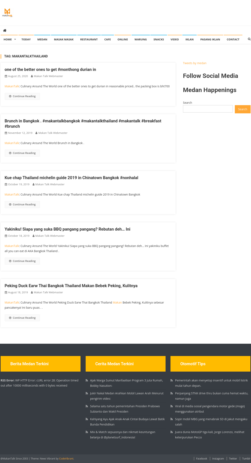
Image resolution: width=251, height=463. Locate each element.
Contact (233, 39)
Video (175, 39)
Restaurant (89, 39)
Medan (42, 39)
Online (123, 39)
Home (8, 39)
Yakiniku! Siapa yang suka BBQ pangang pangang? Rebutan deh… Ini (68, 229)
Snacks (158, 39)
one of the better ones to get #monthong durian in (50, 69)
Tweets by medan (195, 63)
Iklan (189, 39)
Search (187, 103)
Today (26, 39)
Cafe (107, 39)
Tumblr (246, 458)
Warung (141, 39)
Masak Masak (64, 39)
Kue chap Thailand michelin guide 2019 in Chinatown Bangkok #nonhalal (71, 177)
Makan (117, 302)
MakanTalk (12, 86)
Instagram (218, 458)
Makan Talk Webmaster (48, 76)
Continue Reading (22, 96)
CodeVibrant (66, 458)
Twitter (233, 458)
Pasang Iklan (210, 39)
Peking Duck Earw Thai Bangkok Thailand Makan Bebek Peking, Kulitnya (71, 285)
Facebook (201, 458)
